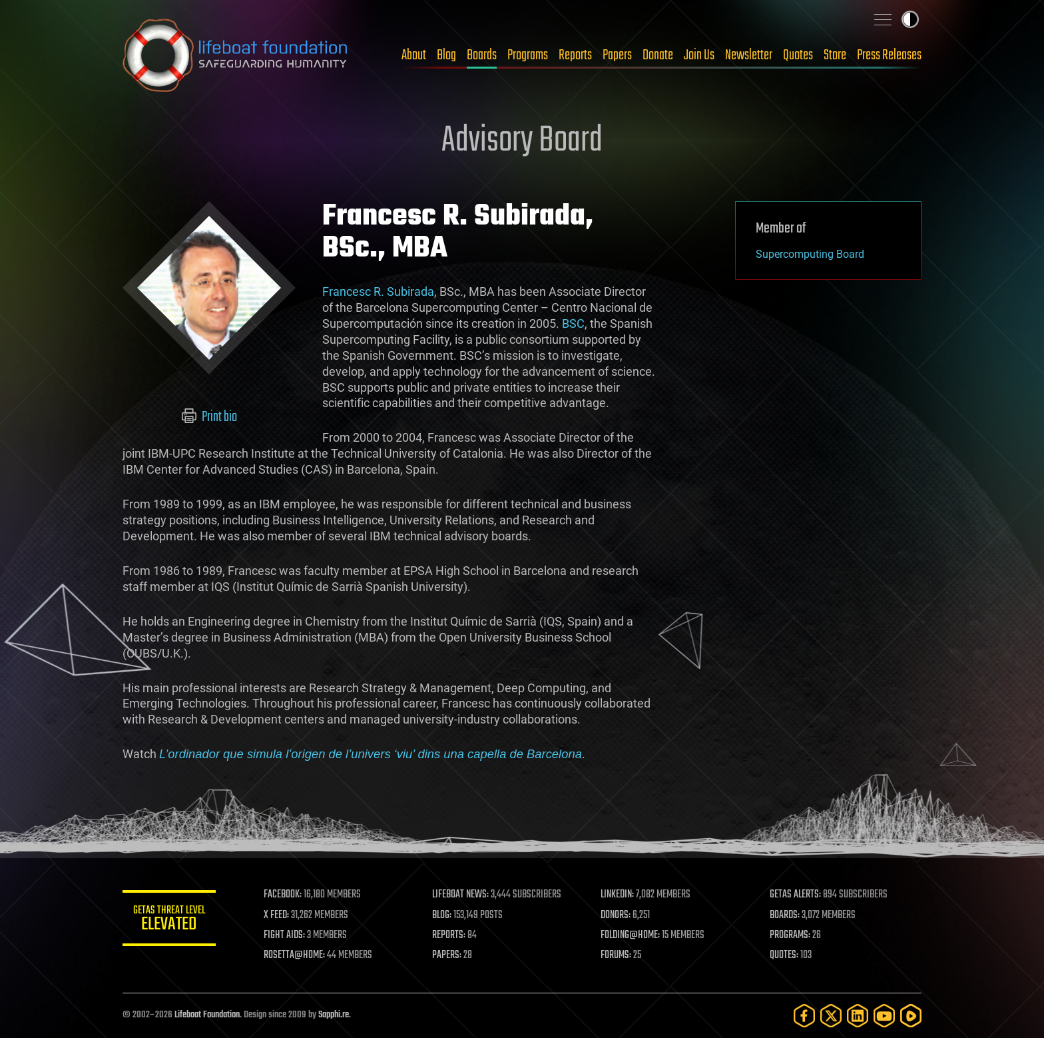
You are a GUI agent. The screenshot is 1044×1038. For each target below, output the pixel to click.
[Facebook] (804, 1015)
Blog (446, 55)
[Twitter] (831, 1015)
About (413, 55)
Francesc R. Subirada (378, 291)
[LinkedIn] (857, 1015)
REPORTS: (448, 935)
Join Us (699, 55)
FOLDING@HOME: (630, 935)
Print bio (209, 417)
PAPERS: (446, 955)
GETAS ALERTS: (795, 894)
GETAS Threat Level (169, 920)
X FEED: (276, 915)
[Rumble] (910, 1015)
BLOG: (441, 915)
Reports (575, 55)
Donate (658, 55)
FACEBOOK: (283, 894)
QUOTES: (784, 955)
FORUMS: (616, 955)
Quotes (798, 55)
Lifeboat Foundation (207, 1015)
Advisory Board (522, 141)
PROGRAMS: (790, 935)
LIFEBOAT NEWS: (460, 894)
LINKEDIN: (618, 894)
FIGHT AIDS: (284, 935)
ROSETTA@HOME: (294, 955)
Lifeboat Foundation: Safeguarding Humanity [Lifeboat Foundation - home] (236, 55)
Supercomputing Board (810, 254)
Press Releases (889, 55)
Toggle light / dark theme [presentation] (910, 19)
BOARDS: (785, 915)
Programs (527, 55)
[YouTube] (884, 1015)
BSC (573, 323)
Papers (617, 55)
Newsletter (748, 55)
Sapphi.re (333, 1015)
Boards (482, 55)
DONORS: (616, 915)
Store (835, 55)
